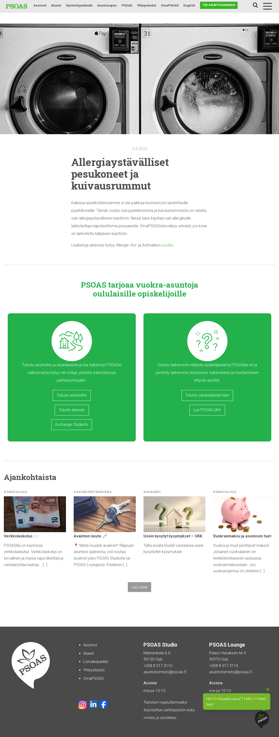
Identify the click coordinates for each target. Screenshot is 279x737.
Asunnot (39, 5)
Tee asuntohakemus (218, 5)
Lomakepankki (95, 661)
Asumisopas (107, 5)
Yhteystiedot (146, 5)
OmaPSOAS (170, 5)
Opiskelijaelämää (79, 5)
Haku (255, 5)
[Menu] (267, 6)
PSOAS (127, 5)
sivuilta (167, 245)
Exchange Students (71, 424)
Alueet (56, 5)
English (189, 5)
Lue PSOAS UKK (207, 410)
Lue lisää (139, 587)
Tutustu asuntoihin (72, 395)
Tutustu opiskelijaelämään (207, 395)
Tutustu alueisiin (72, 410)
